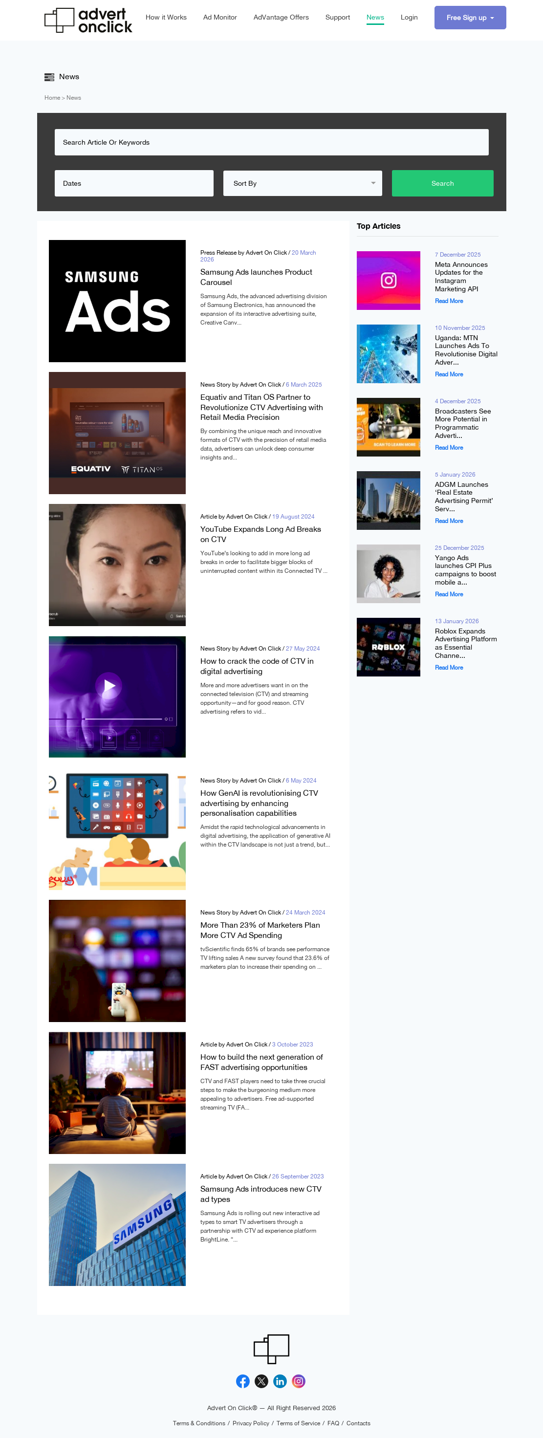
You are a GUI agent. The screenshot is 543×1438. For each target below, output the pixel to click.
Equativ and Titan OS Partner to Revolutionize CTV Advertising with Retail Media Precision (261, 406)
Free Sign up (467, 18)
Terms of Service (298, 1423)
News (375, 17)
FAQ (333, 1423)
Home (52, 97)
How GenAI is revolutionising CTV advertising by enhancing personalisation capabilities (259, 802)
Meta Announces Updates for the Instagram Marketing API (461, 277)
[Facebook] (243, 1381)
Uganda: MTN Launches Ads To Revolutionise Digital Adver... (466, 350)
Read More (449, 301)
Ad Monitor (220, 17)
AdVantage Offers (281, 17)
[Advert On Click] (88, 20)
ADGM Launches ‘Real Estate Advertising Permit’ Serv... (464, 496)
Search (443, 183)
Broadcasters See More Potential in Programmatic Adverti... (463, 423)
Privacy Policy (251, 1423)
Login (409, 17)
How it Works (166, 17)
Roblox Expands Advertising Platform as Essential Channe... (466, 643)
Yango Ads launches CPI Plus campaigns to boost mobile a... (465, 570)
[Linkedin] (280, 1381)
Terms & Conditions (199, 1423)
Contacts (358, 1423)
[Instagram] (298, 1381)
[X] (261, 1381)
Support (338, 17)
